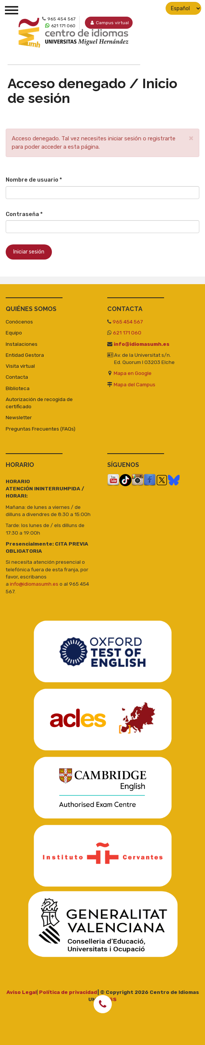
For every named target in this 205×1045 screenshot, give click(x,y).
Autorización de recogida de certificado (39, 402)
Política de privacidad (68, 992)
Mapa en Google (133, 373)
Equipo (14, 333)
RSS (111, 999)
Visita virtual (20, 366)
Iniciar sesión (28, 252)
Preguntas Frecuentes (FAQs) (40, 428)
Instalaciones (22, 344)
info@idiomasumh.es (141, 344)
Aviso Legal (21, 992)
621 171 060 (127, 333)
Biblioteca (18, 388)
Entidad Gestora (25, 354)
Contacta (17, 377)
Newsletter (19, 417)
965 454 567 (128, 322)
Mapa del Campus (134, 384)
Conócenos (19, 322)
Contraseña (24, 213)
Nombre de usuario (34, 179)
